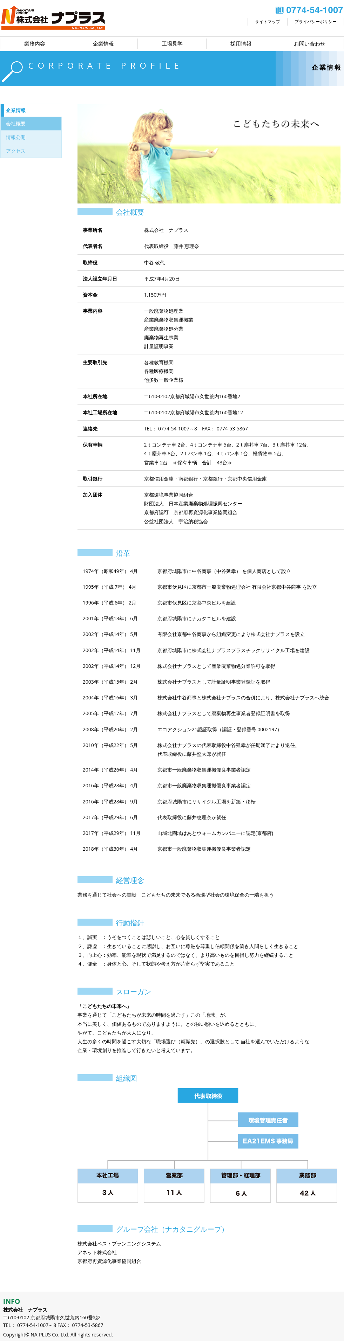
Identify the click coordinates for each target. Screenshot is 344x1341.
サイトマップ (267, 22)
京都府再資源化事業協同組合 (109, 1261)
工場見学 (172, 43)
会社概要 (16, 123)
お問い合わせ (309, 43)
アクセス (16, 150)
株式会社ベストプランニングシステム (119, 1243)
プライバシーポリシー (316, 22)
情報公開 (16, 137)
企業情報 (103, 43)
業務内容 (34, 43)
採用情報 (240, 43)
